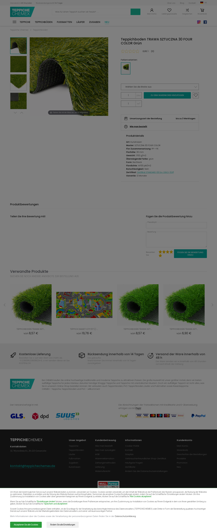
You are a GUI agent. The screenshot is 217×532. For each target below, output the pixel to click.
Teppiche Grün (17, 511)
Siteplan (129, 454)
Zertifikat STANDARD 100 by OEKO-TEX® (155, 172)
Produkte (181, 458)
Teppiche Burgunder (138, 495)
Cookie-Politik (132, 445)
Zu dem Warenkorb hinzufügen (167, 95)
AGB (97, 454)
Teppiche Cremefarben (61, 503)
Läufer (80, 22)
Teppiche (25, 22)
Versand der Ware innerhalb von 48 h (180, 356)
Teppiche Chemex (22, 12)
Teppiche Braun (97, 495)
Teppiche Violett (97, 499)
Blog (182, 3)
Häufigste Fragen (134, 462)
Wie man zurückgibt (105, 450)
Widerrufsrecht (102, 471)
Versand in (21, 3)
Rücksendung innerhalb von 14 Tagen (116, 354)
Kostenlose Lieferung (35, 354)
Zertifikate (130, 466)
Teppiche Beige (18, 495)
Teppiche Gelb (135, 503)
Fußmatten (64, 22)
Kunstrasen (74, 466)
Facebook (205, 22)
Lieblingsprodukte (169, 14)
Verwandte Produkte (29, 271)
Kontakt (192, 3)
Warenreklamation (104, 458)
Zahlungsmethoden (105, 462)
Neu (107, 22)
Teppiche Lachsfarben (21, 503)
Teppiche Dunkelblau (139, 499)
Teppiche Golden (58, 511)
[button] (160, 87)
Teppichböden (43, 22)
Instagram (199, 22)
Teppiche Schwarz (19, 499)
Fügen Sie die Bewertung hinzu (190, 253)
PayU (138, 408)
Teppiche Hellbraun (178, 499)
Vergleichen (187, 14)
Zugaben (94, 22)
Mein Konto (151, 14)
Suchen (135, 12)
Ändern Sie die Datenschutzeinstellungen (146, 471)
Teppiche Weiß (57, 495)
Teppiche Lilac (96, 503)
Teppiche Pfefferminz (179, 503)
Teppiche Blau (17, 507)
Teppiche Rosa (96, 507)
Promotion (182, 462)
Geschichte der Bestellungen (192, 454)
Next (15, 112)
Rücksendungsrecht (49, 3)
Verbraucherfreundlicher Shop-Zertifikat (145, 458)
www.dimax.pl (199, 522)
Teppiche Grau (136, 507)
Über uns (171, 3)
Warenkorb (202, 14)
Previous (21, 112)
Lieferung (100, 466)
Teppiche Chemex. (36, 522)
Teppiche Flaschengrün (180, 495)
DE (206, 2)
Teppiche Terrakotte (178, 507)
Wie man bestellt (138, 126)
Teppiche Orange (58, 507)
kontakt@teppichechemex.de (32, 466)
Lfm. (139, 95)
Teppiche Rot (56, 499)
